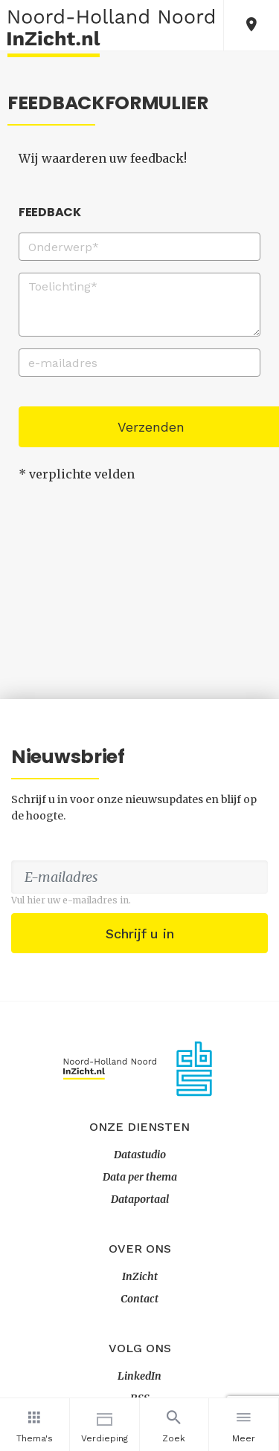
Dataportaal (140, 1199)
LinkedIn (139, 1376)
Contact (139, 1298)
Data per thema (140, 1177)
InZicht (140, 1276)
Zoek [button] (174, 1424)
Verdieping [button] (104, 1424)
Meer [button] (243, 1424)
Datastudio (140, 1154)
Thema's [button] (34, 1424)
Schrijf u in (140, 933)
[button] (251, 25)
